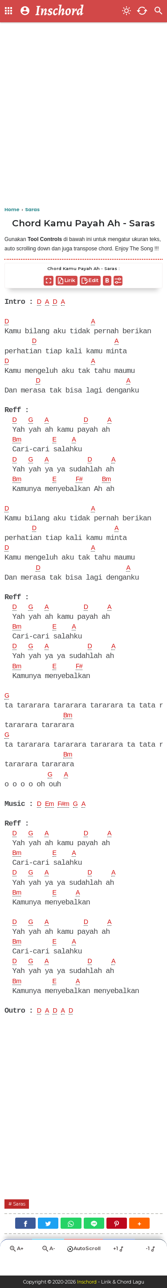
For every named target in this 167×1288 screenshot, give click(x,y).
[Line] (94, 1238)
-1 (151, 1264)
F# (82, 483)
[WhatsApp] (71, 1238)
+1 (119, 1264)
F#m (67, 814)
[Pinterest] (116, 1238)
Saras (21, 1218)
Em (51, 814)
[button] (139, 1238)
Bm (17, 442)
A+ (16, 1265)
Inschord (86, 1282)
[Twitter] (48, 1238)
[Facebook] (25, 1238)
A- (48, 1265)
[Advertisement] (83, 114)
